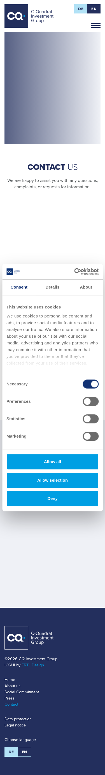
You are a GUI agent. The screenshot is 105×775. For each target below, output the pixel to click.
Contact (11, 704)
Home (9, 679)
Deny (52, 498)
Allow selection (52, 480)
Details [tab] (53, 287)
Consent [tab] (18, 287)
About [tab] (86, 287)
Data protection (18, 719)
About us (12, 686)
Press (9, 698)
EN (94, 9)
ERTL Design (33, 665)
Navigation (96, 23)
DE (80, 9)
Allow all (52, 461)
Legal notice (15, 725)
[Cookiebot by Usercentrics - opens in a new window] (75, 271)
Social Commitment (21, 692)
